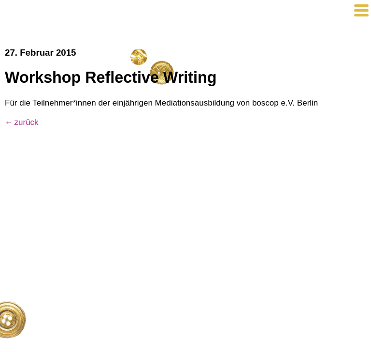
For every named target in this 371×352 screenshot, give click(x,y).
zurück (26, 122)
